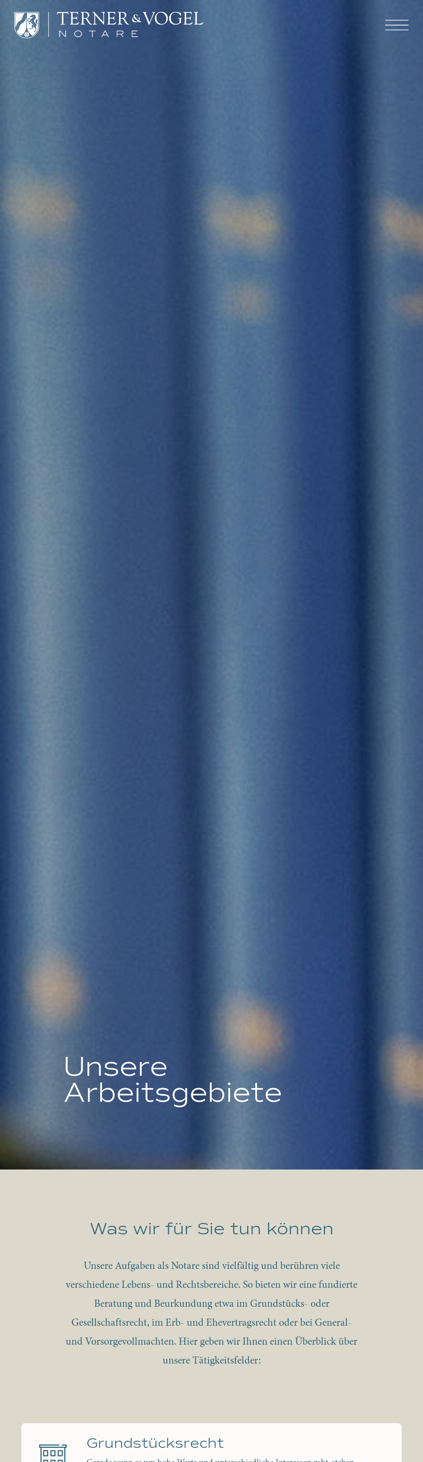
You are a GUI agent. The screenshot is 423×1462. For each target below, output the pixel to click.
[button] (397, 25)
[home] (108, 25)
